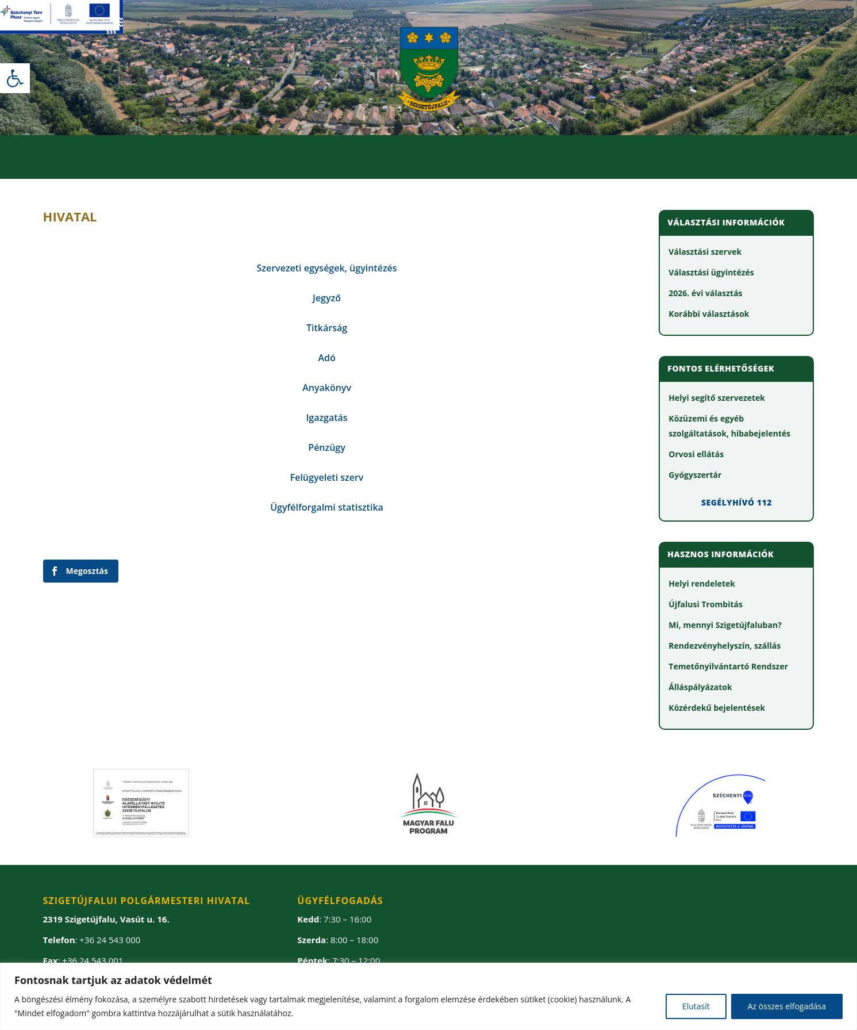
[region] (428, 996)
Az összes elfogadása (787, 1006)
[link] (15, 78)
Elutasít (696, 1006)
